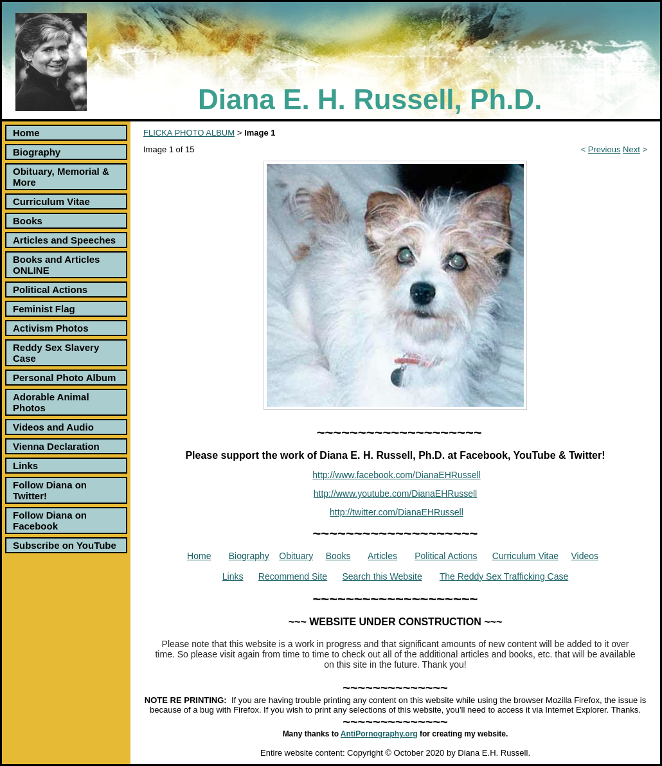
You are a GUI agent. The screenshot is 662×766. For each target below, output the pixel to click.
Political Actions (50, 289)
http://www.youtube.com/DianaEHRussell (395, 493)
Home (26, 132)
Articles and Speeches (64, 240)
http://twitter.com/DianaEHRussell (396, 512)
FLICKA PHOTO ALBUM (189, 133)
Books (27, 220)
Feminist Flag (44, 308)
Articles (382, 556)
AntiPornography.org (379, 733)
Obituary (296, 556)
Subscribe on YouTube (64, 545)
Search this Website (382, 576)
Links (25, 465)
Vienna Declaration (56, 446)
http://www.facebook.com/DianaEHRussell (396, 475)
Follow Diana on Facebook (50, 520)
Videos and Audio (53, 427)
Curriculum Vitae (51, 201)
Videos (585, 556)
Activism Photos (51, 328)
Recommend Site (292, 576)
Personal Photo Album (64, 377)
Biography (36, 152)
